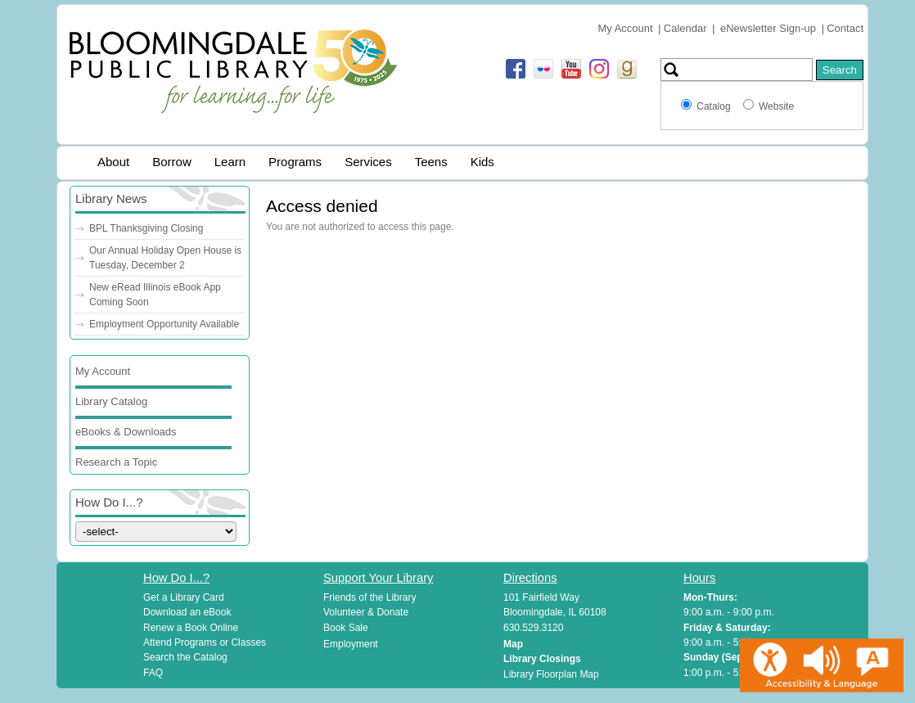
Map (513, 644)
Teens (431, 162)
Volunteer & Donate (365, 612)
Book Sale (345, 627)
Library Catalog (111, 401)
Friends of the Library (369, 597)
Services (368, 162)
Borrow (172, 162)
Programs (295, 162)
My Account (624, 28)
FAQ (153, 672)
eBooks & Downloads (126, 432)
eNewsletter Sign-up (768, 28)
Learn (230, 162)
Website (776, 106)
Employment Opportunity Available (164, 324)
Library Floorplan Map (551, 674)
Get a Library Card (183, 597)
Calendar (685, 28)
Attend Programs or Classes (204, 642)
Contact (845, 28)
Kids (482, 162)
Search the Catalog (185, 657)
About (113, 162)
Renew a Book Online (190, 627)
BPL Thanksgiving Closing (146, 228)
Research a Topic (116, 462)
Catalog (716, 106)
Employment (350, 644)
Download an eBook (187, 612)
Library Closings (542, 659)
